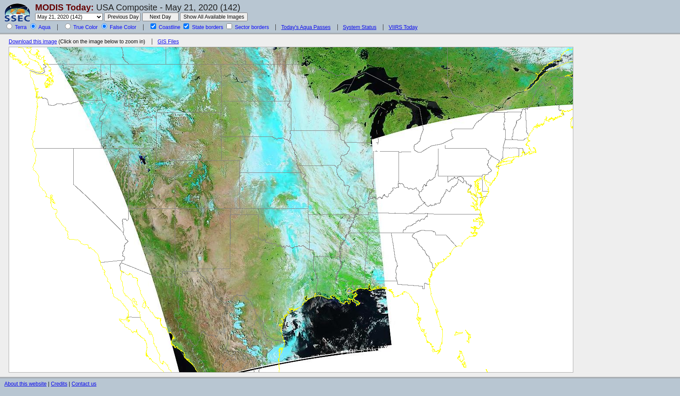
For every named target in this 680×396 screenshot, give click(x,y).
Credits (59, 384)
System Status (359, 27)
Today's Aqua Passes (305, 27)
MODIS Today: (64, 7)
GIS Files (168, 42)
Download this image (33, 42)
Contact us (84, 384)
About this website (25, 384)
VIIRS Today (403, 27)
